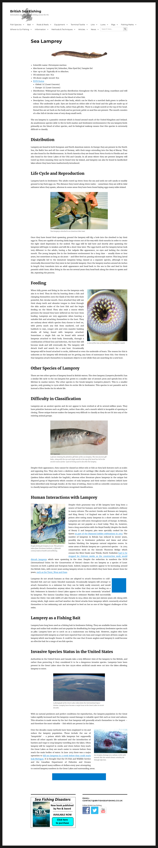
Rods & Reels (43, 25)
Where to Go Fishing (19, 29)
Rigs (113, 25)
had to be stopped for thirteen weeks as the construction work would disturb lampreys (79, 556)
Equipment (59, 25)
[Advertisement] (119, 585)
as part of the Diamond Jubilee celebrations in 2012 (99, 534)
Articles (81, 29)
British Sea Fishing (25, 11)
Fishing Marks (127, 25)
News (93, 29)
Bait (29, 25)
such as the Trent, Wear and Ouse (52, 572)
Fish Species (15, 25)
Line (93, 25)
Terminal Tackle (78, 25)
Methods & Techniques (62, 29)
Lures (102, 25)
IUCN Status (38, 81)
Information (40, 29)
